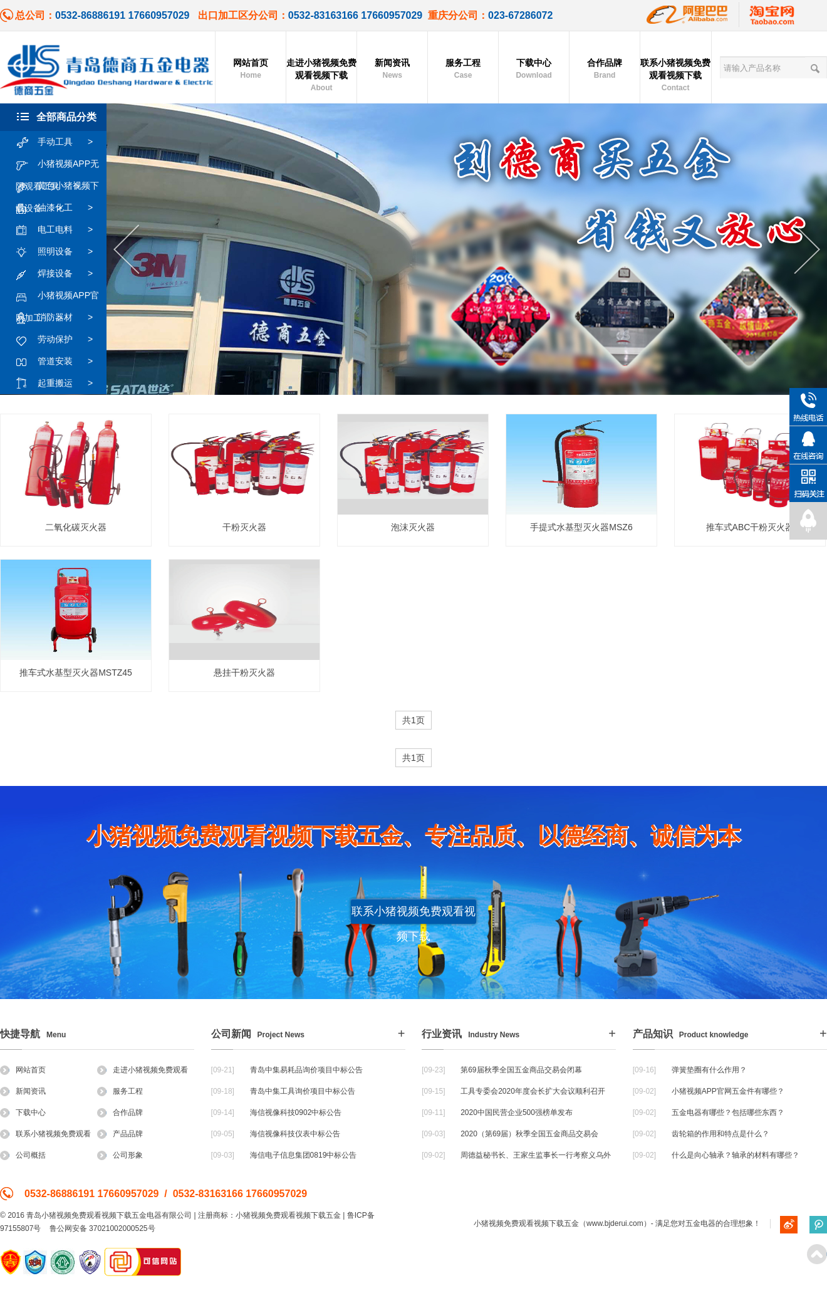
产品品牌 (120, 1133)
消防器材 (60, 317)
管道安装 (60, 361)
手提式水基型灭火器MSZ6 (581, 527)
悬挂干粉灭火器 (244, 672)
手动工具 (60, 142)
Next (807, 250)
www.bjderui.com (614, 1223)
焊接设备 (60, 274)
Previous (126, 250)
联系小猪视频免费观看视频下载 (675, 76)
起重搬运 (60, 383)
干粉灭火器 (244, 527)
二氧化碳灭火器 (76, 527)
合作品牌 (605, 69)
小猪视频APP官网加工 (57, 295)
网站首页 (251, 69)
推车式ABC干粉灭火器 (750, 527)
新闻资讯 (392, 69)
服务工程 (463, 69)
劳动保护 (60, 339)
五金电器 (700, 1223)
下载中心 (534, 69)
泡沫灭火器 (413, 527)
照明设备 (60, 252)
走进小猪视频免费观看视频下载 (321, 76)
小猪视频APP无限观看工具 (57, 164)
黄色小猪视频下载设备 (57, 186)
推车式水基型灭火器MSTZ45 (75, 672)
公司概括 (23, 1155)
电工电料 (60, 230)
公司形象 (120, 1155)
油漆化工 (60, 208)
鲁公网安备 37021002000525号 (102, 1228)
